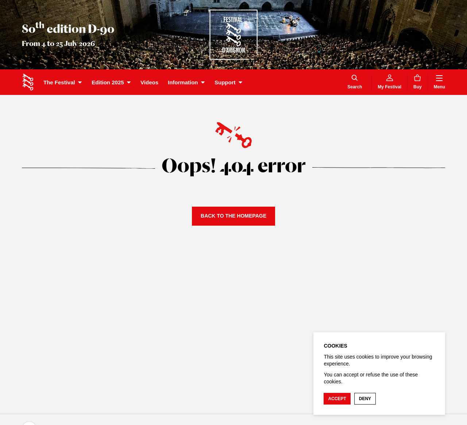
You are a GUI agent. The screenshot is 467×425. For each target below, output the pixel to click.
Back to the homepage (233, 216)
